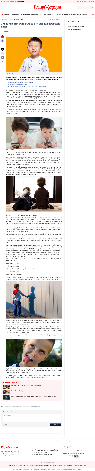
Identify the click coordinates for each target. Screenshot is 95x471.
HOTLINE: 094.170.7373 (81, 1)
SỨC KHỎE (33, 14)
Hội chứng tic (8, 406)
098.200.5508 (77, 449)
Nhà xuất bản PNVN (43, 465)
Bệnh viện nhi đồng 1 (35, 406)
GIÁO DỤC (49, 14)
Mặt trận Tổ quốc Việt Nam (15, 465)
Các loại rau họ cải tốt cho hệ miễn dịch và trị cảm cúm (20, 82)
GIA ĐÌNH (28, 14)
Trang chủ (3, 19)
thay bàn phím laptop (74, 29)
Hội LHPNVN (26, 465)
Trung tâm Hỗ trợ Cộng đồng (56, 465)
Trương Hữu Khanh (18, 406)
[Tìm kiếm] (85, 7)
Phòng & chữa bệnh (18, 19)
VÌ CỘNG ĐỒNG (67, 14)
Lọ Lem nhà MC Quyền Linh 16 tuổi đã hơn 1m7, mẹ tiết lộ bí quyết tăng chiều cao (26, 86)
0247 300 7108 (80, 453)
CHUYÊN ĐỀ (84, 14)
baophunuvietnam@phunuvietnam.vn (44, 454)
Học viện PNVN (67, 465)
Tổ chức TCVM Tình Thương (79, 465)
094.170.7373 (44, 452)
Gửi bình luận (56, 424)
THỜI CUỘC (6, 14)
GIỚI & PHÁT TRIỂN (14, 14)
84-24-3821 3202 (54, 450)
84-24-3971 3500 (41, 450)
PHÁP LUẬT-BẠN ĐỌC (76, 14)
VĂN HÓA (44, 14)
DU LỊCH (53, 14)
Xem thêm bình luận (6, 430)
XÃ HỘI (24, 14)
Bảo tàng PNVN (34, 465)
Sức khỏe (10, 19)
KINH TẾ (20, 14)
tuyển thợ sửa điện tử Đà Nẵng (78, 26)
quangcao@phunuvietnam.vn (79, 450)
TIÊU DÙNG (38, 14)
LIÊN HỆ (91, 1)
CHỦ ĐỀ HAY (73, 21)
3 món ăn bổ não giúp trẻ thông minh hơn (17, 84)
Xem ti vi (26, 406)
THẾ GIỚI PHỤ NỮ (59, 14)
